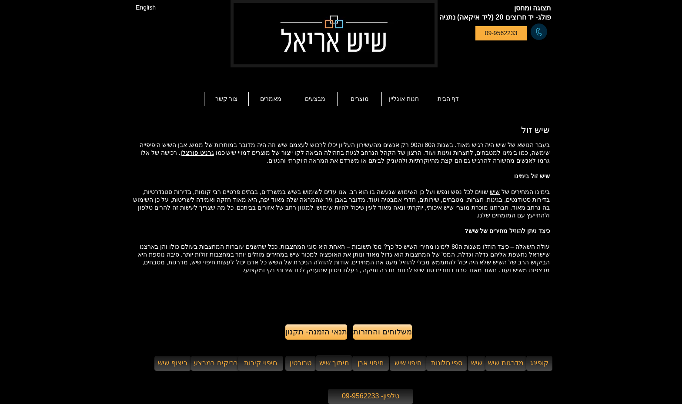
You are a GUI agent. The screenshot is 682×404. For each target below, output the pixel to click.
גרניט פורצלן (197, 152)
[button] (270, 99)
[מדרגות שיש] (505, 363)
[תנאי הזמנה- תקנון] (316, 332)
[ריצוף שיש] (172, 363)
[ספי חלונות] (446, 363)
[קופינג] (539, 363)
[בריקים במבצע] (216, 363)
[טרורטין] (300, 363)
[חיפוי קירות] (260, 363)
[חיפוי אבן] (370, 363)
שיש (495, 191)
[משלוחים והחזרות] (382, 332)
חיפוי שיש (203, 262)
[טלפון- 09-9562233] (370, 396)
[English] (146, 7)
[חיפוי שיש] (408, 363)
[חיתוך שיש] (334, 363)
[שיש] (476, 363)
